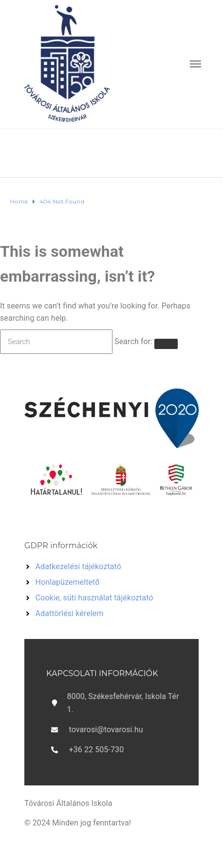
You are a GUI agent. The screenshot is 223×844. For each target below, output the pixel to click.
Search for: (133, 341)
